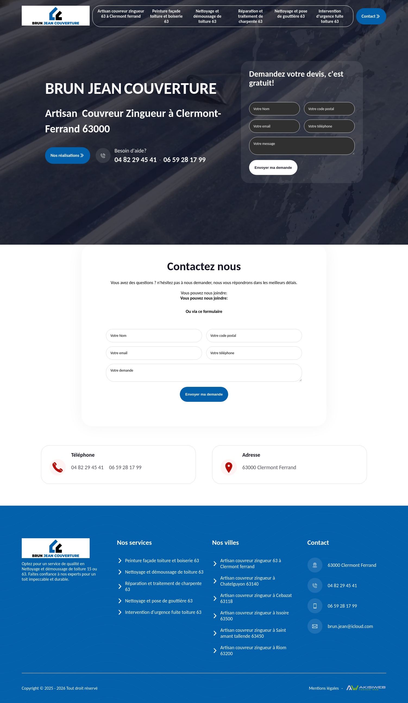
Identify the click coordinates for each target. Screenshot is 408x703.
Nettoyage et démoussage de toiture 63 (207, 16)
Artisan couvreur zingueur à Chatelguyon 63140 (247, 581)
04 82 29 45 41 (136, 159)
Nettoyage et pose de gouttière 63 (291, 13)
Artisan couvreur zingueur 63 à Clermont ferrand (121, 13)
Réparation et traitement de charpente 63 (250, 16)
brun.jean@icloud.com (340, 626)
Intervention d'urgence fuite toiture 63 (329, 16)
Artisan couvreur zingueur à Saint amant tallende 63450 (253, 633)
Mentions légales (324, 688)
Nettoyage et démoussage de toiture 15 (56, 568)
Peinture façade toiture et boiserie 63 (166, 16)
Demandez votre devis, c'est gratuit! (296, 78)
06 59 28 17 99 (185, 159)
